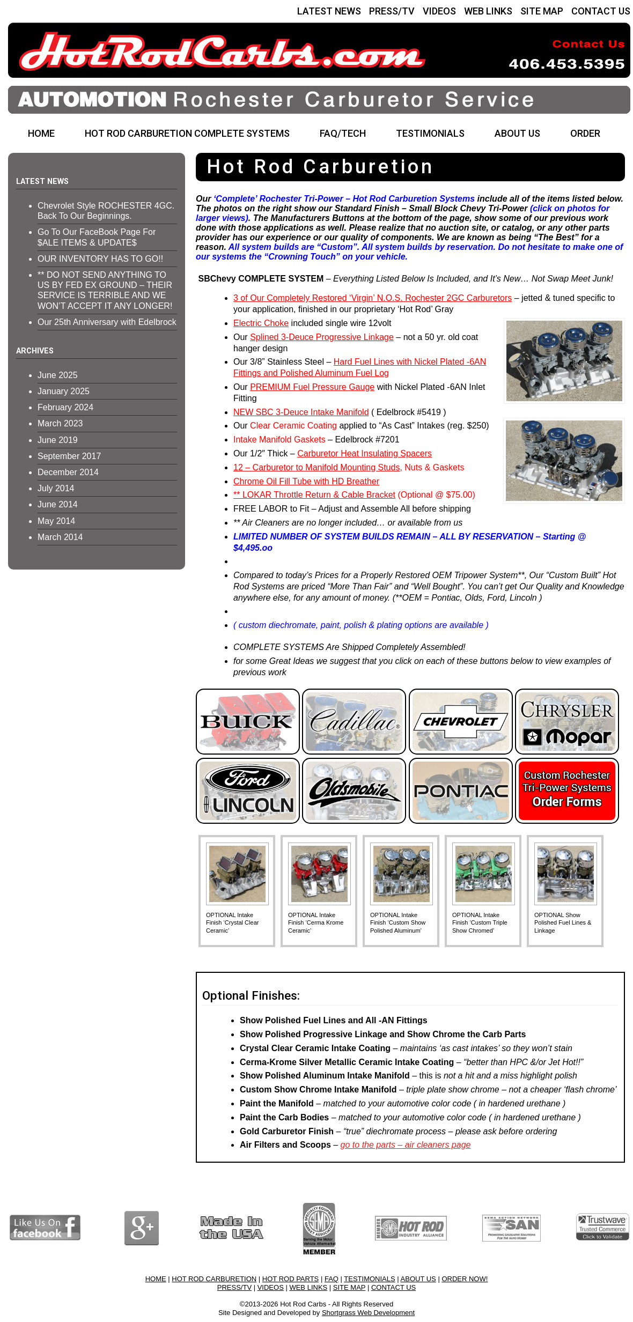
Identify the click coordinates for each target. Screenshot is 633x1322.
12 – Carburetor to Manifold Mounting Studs (316, 467)
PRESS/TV (392, 11)
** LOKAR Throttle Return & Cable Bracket (314, 494)
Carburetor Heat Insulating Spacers (364, 453)
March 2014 (60, 537)
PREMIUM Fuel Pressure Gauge (312, 387)
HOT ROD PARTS (290, 1279)
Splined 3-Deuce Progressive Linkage (322, 337)
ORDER (585, 133)
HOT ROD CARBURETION (214, 1279)
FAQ (331, 1279)
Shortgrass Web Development (368, 1313)
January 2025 (64, 391)
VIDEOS (439, 11)
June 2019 (58, 440)
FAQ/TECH (343, 133)
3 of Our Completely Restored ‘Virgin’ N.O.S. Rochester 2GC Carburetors (372, 297)
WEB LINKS (488, 11)
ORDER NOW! (464, 1279)
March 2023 (60, 423)
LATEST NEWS (329, 11)
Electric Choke (261, 323)
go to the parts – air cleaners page (406, 1144)
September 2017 (69, 456)
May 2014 (56, 521)
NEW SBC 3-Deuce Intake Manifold (301, 412)
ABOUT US (517, 133)
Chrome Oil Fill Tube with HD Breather (306, 481)
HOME (41, 133)
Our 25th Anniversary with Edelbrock (107, 322)
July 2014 (56, 488)
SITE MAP (541, 11)
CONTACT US (600, 11)
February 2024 (65, 407)
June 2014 (58, 504)
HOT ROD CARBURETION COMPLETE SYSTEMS (187, 133)
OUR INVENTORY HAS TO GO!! (100, 258)
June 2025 (58, 375)
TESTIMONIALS (430, 133)
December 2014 (68, 472)
